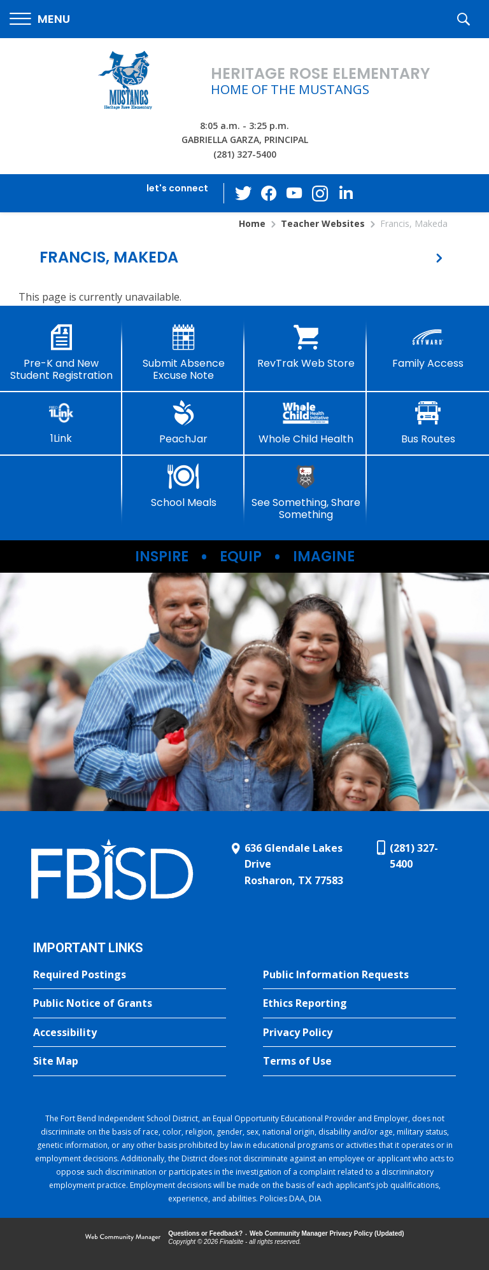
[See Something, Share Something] (305, 492)
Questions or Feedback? (205, 1233)
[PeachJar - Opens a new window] (183, 422)
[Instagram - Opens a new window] (320, 193)
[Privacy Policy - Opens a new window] (359, 1033)
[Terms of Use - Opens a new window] (359, 1061)
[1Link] (61, 422)
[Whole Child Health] (305, 422)
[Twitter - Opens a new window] (244, 192)
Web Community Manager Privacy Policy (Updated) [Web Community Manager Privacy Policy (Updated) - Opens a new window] (327, 1233)
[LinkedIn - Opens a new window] (345, 192)
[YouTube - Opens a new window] (295, 193)
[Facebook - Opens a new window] (269, 193)
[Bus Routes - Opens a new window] (428, 422)
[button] (40, 19)
